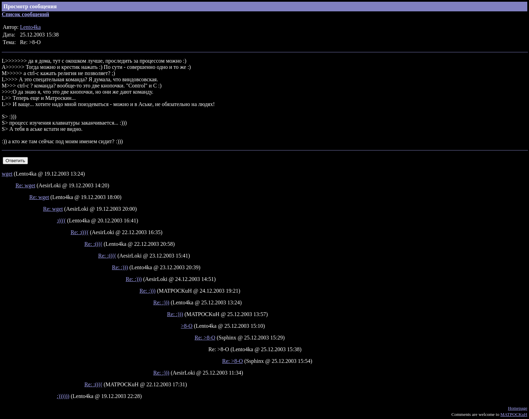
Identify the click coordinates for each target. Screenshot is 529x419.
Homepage (517, 408)
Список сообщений (25, 14)
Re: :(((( (80, 232)
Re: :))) (120, 267)
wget (7, 174)
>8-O (187, 326)
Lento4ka (30, 27)
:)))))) (63, 396)
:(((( (61, 220)
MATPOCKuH (513, 414)
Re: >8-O (205, 338)
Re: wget (25, 185)
